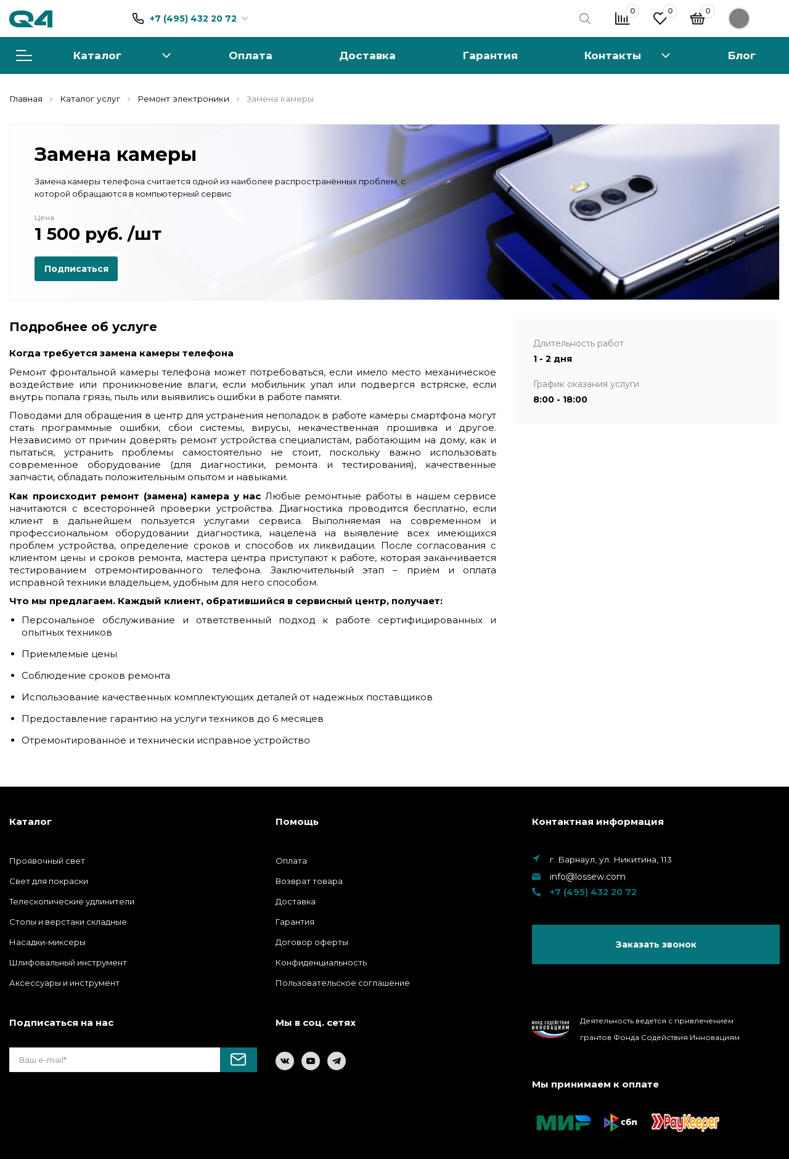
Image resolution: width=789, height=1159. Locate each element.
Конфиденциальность (321, 962)
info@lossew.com (588, 876)
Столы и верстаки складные (68, 922)
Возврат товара (309, 881)
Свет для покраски (48, 881)
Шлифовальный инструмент (68, 962)
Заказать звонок (656, 944)
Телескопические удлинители (71, 901)
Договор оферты (312, 942)
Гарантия (490, 55)
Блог (742, 55)
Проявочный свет (47, 861)
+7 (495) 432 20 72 (193, 18)
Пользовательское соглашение (343, 983)
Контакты (612, 55)
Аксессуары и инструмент (64, 983)
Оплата (250, 55)
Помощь (297, 821)
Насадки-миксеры (47, 942)
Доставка (367, 55)
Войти (754, 18)
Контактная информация (598, 821)
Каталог (93, 55)
